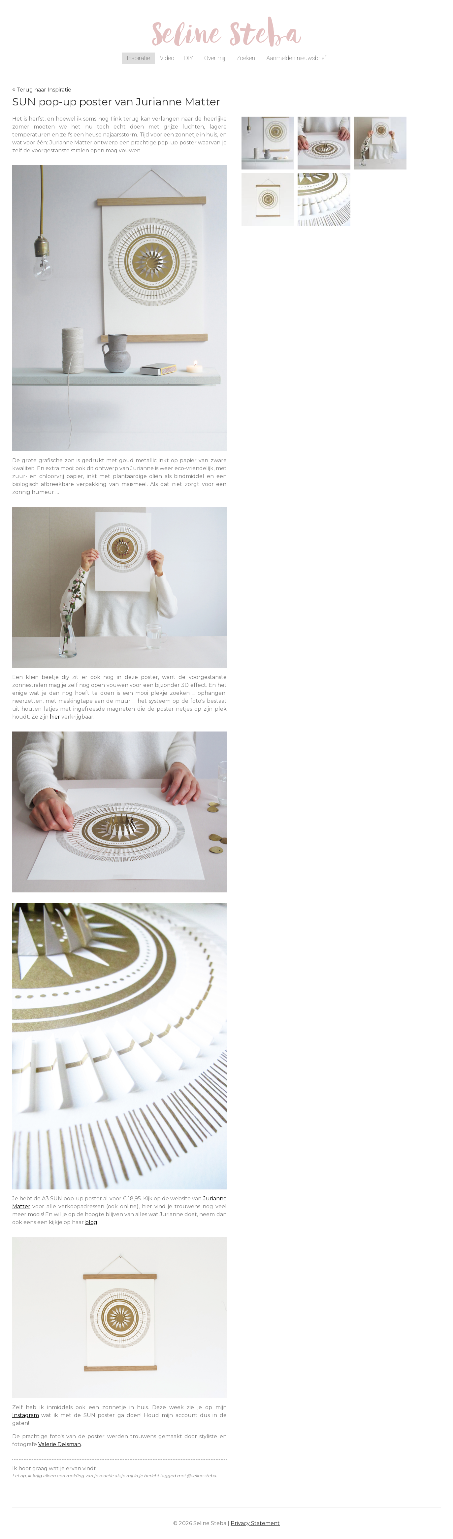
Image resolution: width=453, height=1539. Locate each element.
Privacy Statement (255, 1523)
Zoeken (246, 58)
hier (55, 717)
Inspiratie (138, 58)
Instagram (25, 1415)
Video (167, 58)
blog (91, 1222)
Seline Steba (226, 39)
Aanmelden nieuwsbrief (296, 58)
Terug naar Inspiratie (43, 90)
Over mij (214, 58)
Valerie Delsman (59, 1444)
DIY (188, 58)
